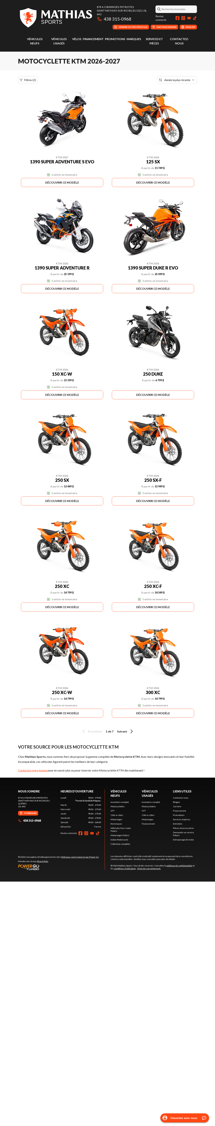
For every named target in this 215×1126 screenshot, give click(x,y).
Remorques (116, 823)
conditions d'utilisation (125, 868)
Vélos (76, 39)
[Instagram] (183, 18)
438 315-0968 (114, 18)
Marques (134, 39)
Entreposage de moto (183, 839)
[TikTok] (195, 18)
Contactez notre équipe (32, 770)
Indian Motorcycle (119, 839)
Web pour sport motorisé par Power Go (80, 857)
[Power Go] (58, 867)
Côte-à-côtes (117, 815)
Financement (93, 39)
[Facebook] (177, 18)
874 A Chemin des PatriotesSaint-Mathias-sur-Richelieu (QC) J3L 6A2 (122, 10)
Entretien (177, 823)
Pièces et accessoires (183, 828)
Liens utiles (182, 791)
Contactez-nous (180, 797)
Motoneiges (116, 819)
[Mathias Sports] (55, 17)
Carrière (177, 806)
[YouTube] (189, 18)
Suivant (125, 731)
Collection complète (120, 844)
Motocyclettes (118, 806)
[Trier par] (177, 80)
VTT (113, 810)
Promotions (115, 39)
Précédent (91, 731)
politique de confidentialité (179, 865)
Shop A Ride (42, 861)
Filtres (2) (28, 80)
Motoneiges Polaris (120, 835)
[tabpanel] (81, 812)
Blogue (176, 802)
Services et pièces (181, 819)
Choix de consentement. (149, 868)
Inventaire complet (120, 802)
